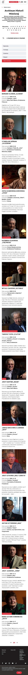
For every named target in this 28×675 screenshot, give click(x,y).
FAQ (2, 653)
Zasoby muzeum (7, 7)
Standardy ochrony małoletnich (22, 658)
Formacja (5, 49)
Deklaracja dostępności (22, 652)
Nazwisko (5, 46)
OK (19, 672)
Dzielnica (5, 53)
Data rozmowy (7, 60)
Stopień (5, 57)
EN (22, 2)
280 (14, 642)
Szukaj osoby (14, 33)
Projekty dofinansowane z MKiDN (23, 655)
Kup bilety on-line (13, 1)
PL (20, 2)
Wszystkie (5, 26)
